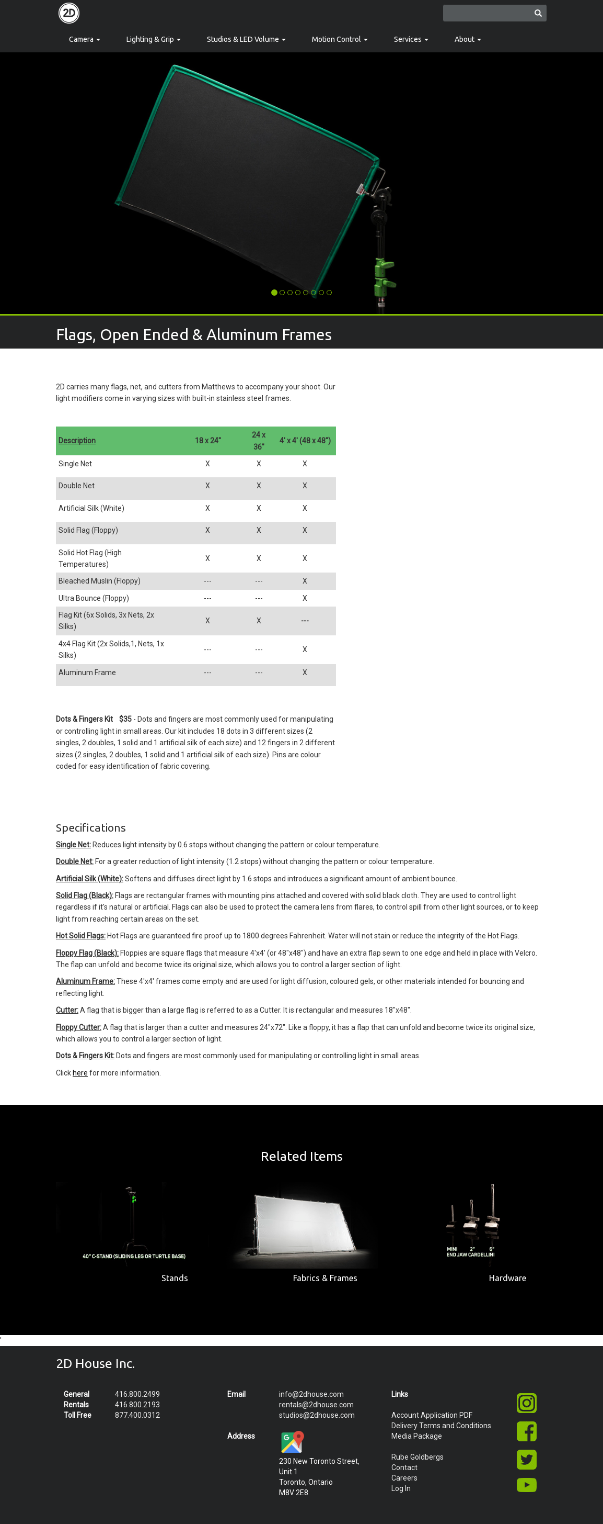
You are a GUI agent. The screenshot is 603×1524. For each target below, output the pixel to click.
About (468, 39)
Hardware (507, 1278)
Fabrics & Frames (325, 1278)
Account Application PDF (431, 1415)
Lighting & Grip (153, 39)
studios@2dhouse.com (317, 1415)
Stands (174, 1278)
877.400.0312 (137, 1415)
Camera (84, 39)
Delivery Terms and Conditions (441, 1425)
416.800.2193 (137, 1404)
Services (411, 39)
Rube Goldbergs (417, 1457)
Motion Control (340, 39)
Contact (404, 1467)
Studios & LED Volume (246, 39)
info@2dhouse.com (311, 1394)
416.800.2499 (137, 1394)
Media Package (416, 1436)
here (80, 1073)
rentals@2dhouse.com (316, 1404)
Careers (404, 1478)
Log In (401, 1488)
